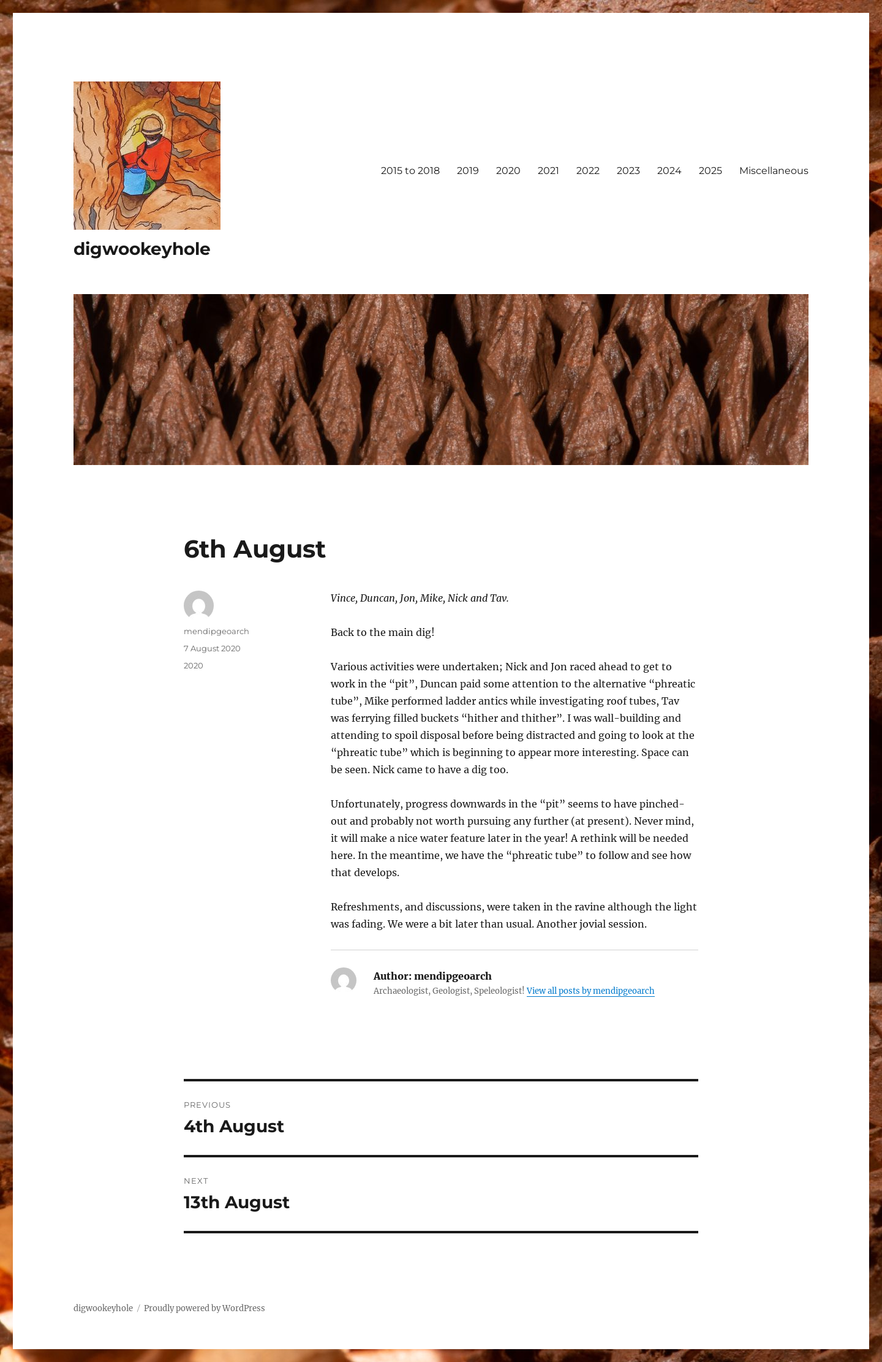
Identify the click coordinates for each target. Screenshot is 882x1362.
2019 (468, 170)
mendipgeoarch (216, 631)
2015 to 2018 (410, 170)
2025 (710, 170)
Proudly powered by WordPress (204, 1308)
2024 (669, 170)
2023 (628, 170)
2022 (588, 170)
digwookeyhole (142, 248)
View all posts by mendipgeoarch (591, 991)
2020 (508, 170)
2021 (548, 170)
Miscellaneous (774, 170)
